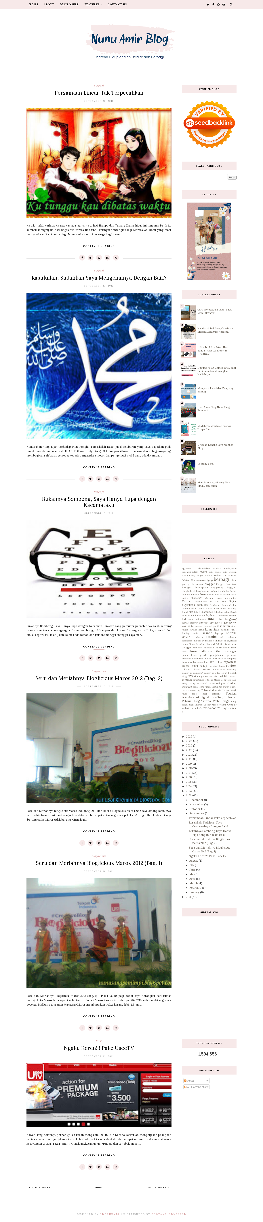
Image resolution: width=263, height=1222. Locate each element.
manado (209, 640)
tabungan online (228, 686)
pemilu (203, 655)
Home (33, 4)
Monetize (198, 647)
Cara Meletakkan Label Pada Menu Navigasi (214, 311)
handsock (200, 615)
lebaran (199, 637)
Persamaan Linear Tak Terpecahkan (99, 92)
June (192, 869)
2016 (189, 777)
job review (230, 622)
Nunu (226, 647)
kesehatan (223, 626)
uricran (198, 704)
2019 (189, 763)
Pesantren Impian (201, 658)
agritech (186, 568)
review (231, 665)
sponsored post (217, 683)
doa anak (227, 605)
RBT (211, 662)
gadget (208, 611)
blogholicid (188, 591)
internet (194, 622)
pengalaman (217, 655)
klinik (201, 629)
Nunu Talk (197, 651)
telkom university (191, 690)
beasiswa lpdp (204, 580)
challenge (196, 598)
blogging (231, 587)
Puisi (214, 658)
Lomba (211, 637)
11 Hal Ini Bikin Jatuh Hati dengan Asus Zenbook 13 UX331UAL (212, 350)
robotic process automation (208, 669)
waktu (223, 704)
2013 (189, 791)
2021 (189, 754)
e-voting (232, 608)
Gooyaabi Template (168, 1214)
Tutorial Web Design (215, 701)
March (194, 883)
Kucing (185, 633)
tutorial (230, 697)
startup (232, 683)
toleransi (216, 693)
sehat (224, 672)
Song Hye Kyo (229, 679)
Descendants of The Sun (210, 601)
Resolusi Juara (216, 666)
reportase (230, 662)
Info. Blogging (226, 619)
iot (222, 622)
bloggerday (217, 587)
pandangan (230, 651)
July (192, 865)
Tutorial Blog (191, 701)
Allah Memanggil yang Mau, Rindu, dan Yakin (213, 484)
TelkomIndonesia (211, 690)
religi (219, 662)
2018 (189, 768)
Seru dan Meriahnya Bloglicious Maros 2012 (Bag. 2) (99, 678)
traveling (216, 697)
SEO (190, 676)
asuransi (186, 571)
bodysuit (214, 591)
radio (193, 662)
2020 (189, 759)
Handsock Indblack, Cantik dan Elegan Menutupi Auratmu (215, 330)
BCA (192, 580)
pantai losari (189, 655)
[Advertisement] (209, 975)
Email (185, 612)
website (186, 708)
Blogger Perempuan (195, 587)
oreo (210, 651)
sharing (198, 676)
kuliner (207, 633)
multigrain (209, 647)
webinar (232, 704)
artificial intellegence (225, 568)
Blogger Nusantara (226, 584)
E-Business (220, 608)
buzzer (226, 594)
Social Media (213, 679)
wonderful (197, 708)
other (218, 651)
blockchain (197, 584)
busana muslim (214, 594)
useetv (207, 704)
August (194, 860)
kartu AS (186, 626)
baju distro (215, 571)
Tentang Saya (205, 463)
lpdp (222, 637)
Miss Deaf (225, 644)
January (194, 892)
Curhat (186, 601)
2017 (189, 772)
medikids (207, 644)
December (196, 800)
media (185, 644)
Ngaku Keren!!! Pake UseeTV (99, 1048)
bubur (227, 591)
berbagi (99, 85)
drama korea (205, 608)
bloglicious (99, 671)
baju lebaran (230, 571)
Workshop (209, 708)
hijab (209, 615)
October (195, 809)
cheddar (209, 598)
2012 (189, 795)
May (192, 874)
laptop (219, 633)
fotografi (198, 612)
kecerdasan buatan (201, 626)
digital (232, 601)
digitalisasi (188, 605)
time (194, 693)
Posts (189, 1080)
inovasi (185, 622)
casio (234, 594)
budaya (195, 594)
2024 (189, 741)
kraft (234, 629)
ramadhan (202, 662)
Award (203, 571)
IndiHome (187, 619)
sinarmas (207, 676)
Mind (215, 644)
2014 (189, 786)
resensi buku (190, 665)
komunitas (212, 629)
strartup (187, 686)
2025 (189, 736)
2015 (189, 781)
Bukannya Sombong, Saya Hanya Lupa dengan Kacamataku (99, 502)
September (197, 813)
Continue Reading (99, 246)
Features (93, 4)
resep (203, 665)
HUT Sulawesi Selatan (225, 615)
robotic (186, 669)
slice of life (220, 676)
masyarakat (230, 640)
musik (219, 647)
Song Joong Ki (190, 683)
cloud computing (226, 598)
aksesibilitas (204, 568)
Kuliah (196, 633)
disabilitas (203, 605)
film (99, 1041)
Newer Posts (40, 1187)
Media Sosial (195, 644)
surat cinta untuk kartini (205, 686)
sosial (203, 683)
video (215, 704)
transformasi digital (195, 697)
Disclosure (69, 4)
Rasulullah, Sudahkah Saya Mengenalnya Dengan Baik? (99, 277)
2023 (189, 745)
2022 (189, 750)
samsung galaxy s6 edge (206, 672)
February (195, 887)
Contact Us (117, 4)
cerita (185, 598)
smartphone (199, 679)
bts (221, 591)
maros (219, 640)
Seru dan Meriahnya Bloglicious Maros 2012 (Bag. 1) (99, 863)
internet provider (209, 622)
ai (194, 568)
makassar (199, 640)
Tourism (231, 693)
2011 (189, 897)
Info (211, 619)
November (196, 804)
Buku (202, 594)
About (49, 4)
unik (191, 704)
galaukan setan (221, 612)
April (192, 878)
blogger (210, 584)
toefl (204, 693)
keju (213, 626)
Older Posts (157, 1187)
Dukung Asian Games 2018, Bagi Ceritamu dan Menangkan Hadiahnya (216, 371)
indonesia (201, 619)
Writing (221, 708)
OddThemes (110, 1214)
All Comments (195, 1087)
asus (195, 571)
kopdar (224, 629)
